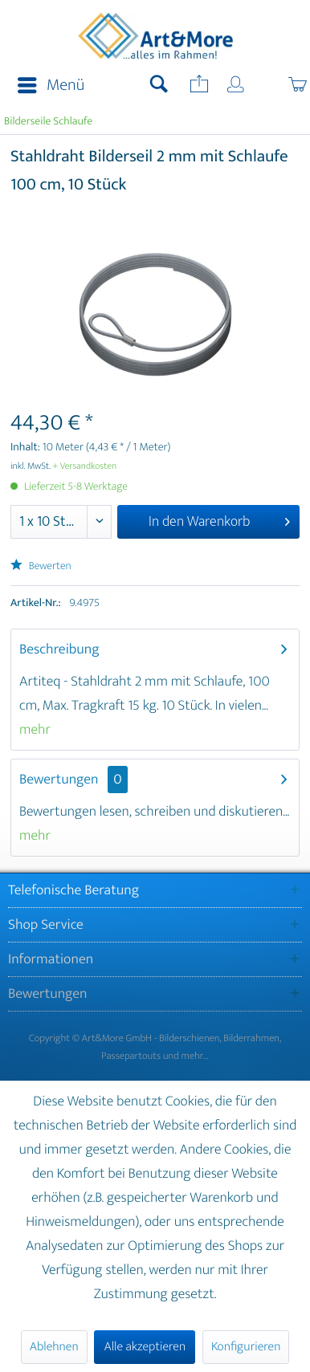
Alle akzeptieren (145, 1347)
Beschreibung (59, 649)
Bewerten (40, 566)
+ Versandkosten (85, 466)
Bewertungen (59, 779)
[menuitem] (46, 86)
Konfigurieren (245, 1347)
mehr (35, 730)
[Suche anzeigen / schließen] (159, 86)
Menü (51, 85)
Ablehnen (54, 1347)
